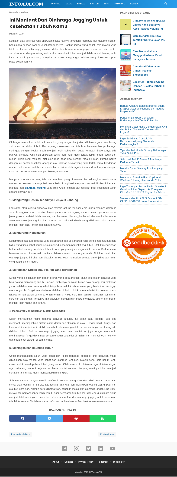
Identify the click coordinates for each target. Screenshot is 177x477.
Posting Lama (107, 434)
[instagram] (76, 451)
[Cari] (166, 4)
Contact (68, 462)
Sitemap (103, 462)
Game (69, 4)
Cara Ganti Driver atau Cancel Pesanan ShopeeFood (146, 70)
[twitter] (49, 419)
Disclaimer (119, 462)
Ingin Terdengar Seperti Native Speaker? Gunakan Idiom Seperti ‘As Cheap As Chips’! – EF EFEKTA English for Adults (143, 189)
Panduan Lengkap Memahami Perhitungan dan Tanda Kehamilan (139, 119)
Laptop (94, 4)
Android (55, 4)
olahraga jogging (35, 188)
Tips (106, 4)
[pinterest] (76, 419)
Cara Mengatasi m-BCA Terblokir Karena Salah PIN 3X (149, 40)
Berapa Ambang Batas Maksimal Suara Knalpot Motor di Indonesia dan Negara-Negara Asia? (142, 108)
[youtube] (112, 451)
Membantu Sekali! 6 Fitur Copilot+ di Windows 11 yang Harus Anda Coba (140, 179)
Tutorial (119, 4)
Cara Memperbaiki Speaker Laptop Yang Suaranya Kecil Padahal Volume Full (149, 24)
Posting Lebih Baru (20, 434)
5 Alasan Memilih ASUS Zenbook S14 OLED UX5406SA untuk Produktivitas (141, 200)
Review (134, 4)
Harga (81, 4)
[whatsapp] (103, 419)
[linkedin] (100, 451)
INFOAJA (20, 34)
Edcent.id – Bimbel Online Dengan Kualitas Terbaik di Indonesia (149, 86)
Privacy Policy (85, 462)
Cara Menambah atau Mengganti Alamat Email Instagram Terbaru (147, 55)
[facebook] (22, 419)
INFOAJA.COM (26, 3)
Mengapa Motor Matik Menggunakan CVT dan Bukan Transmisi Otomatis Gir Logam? (143, 129)
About (55, 462)
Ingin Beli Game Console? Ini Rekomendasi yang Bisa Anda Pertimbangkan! (137, 141)
